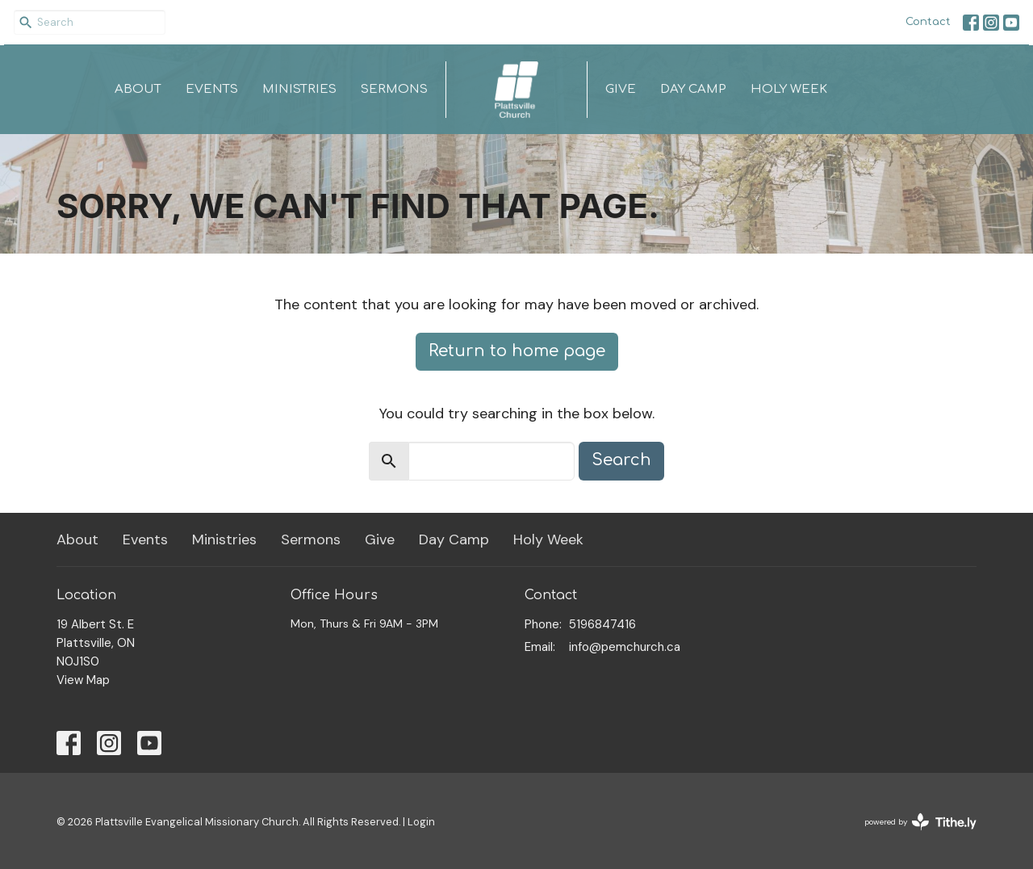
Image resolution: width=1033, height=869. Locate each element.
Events (212, 89)
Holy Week (789, 89)
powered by (920, 821)
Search (621, 460)
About (138, 89)
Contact (928, 21)
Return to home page (517, 351)
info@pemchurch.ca (624, 647)
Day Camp (693, 89)
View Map (83, 680)
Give (620, 89)
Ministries (299, 89)
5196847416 (602, 624)
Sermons (394, 89)
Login (421, 822)
